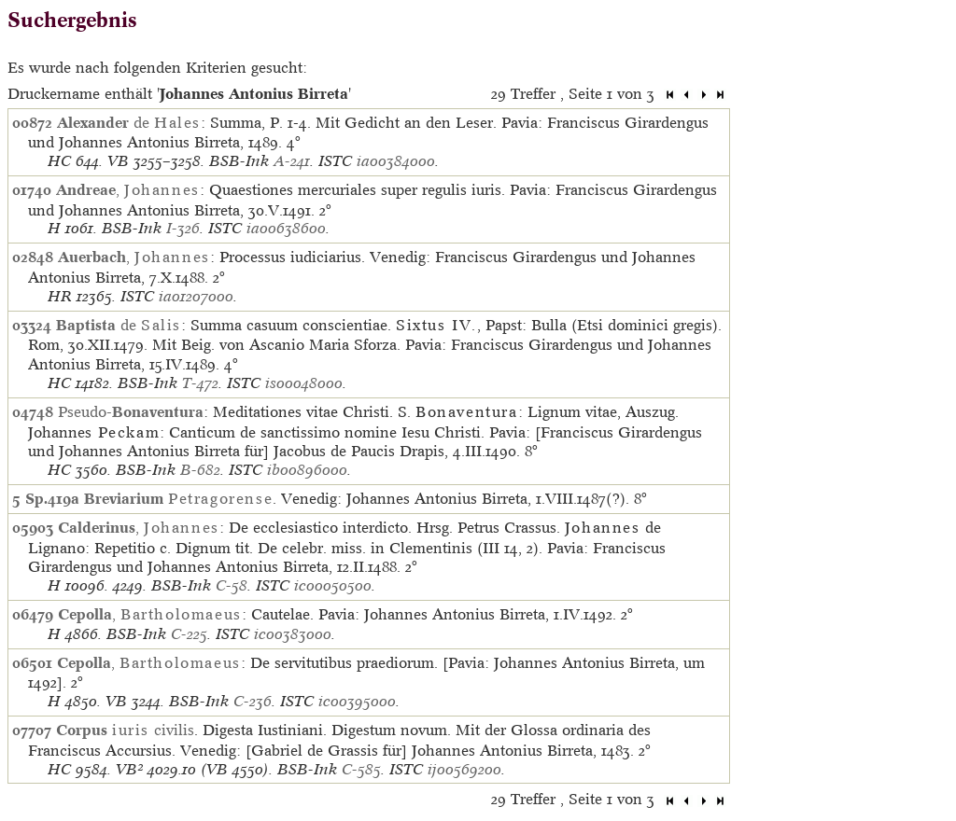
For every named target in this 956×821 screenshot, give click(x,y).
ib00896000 (307, 470)
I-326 (183, 228)
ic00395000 (357, 701)
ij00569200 (464, 769)
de (129, 122)
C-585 (361, 769)
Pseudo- (131, 411)
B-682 (200, 470)
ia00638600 (286, 228)
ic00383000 (292, 634)
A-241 (292, 161)
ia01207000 (196, 296)
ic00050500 (333, 585)
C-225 (189, 634)
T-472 (200, 383)
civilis (125, 729)
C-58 (231, 585)
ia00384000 (396, 161)
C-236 (252, 701)
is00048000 (304, 383)
